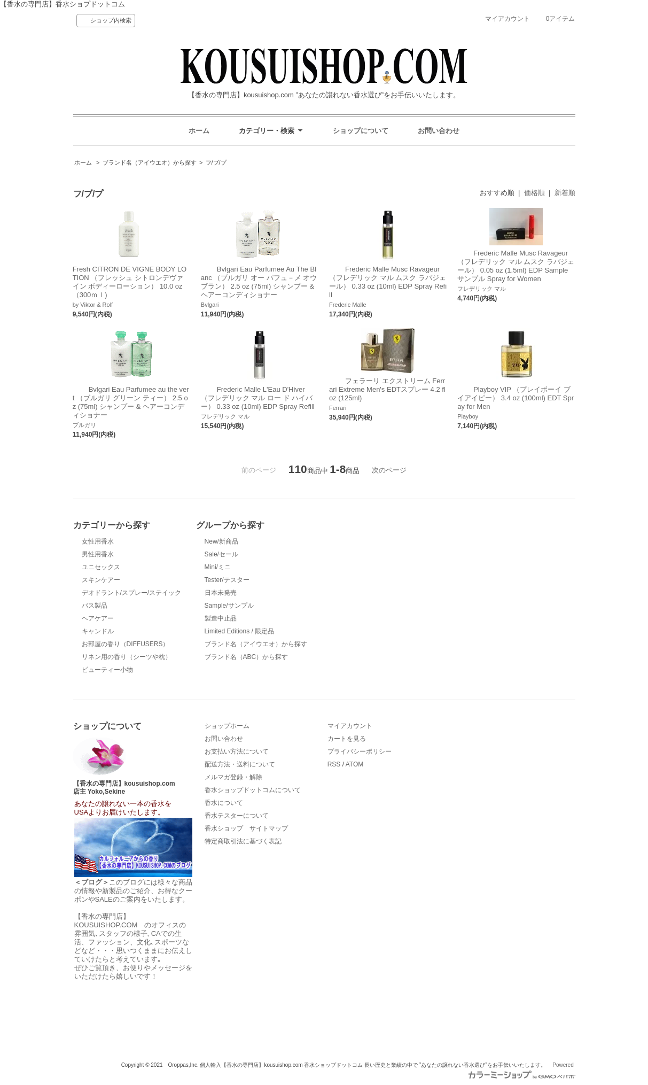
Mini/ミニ (218, 567)
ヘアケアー (98, 618)
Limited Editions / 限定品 (240, 631)
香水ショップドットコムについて (253, 790)
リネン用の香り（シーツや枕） (126, 657)
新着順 (565, 193)
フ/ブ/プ (216, 162)
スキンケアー (101, 580)
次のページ (389, 470)
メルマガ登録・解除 (233, 777)
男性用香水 (98, 554)
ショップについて (360, 131)
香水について (224, 803)
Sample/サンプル (229, 605)
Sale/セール (221, 554)
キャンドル (98, 631)
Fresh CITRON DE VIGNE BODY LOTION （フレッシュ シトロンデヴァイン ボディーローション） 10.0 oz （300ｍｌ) (130, 282)
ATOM (355, 764)
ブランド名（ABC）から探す (246, 657)
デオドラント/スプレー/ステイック (132, 592)
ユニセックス (101, 567)
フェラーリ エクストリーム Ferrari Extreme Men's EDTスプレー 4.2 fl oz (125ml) (387, 389)
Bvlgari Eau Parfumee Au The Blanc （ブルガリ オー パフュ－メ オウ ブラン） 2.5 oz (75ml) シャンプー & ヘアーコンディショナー (259, 282)
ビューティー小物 (107, 669)
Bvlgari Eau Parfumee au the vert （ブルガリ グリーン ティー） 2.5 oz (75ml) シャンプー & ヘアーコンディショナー (131, 402)
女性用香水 (98, 541)
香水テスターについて (237, 815)
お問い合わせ (438, 131)
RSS (334, 764)
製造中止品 (221, 618)
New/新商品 (221, 541)
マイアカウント (507, 18)
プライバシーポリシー (359, 751)
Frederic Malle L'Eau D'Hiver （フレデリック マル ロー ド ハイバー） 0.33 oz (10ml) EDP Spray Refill (258, 397)
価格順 (534, 193)
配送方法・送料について (240, 764)
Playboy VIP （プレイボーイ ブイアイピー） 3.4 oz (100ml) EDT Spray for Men (515, 397)
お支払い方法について (237, 751)
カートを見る (346, 738)
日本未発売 (221, 592)
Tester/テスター (227, 580)
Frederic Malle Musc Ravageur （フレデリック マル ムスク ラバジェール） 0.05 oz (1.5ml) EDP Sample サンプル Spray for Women (515, 266)
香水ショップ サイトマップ (246, 828)
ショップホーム (227, 726)
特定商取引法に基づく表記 (243, 841)
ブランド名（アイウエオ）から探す (150, 162)
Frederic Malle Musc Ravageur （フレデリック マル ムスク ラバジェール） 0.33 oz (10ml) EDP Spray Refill (388, 282)
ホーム (199, 131)
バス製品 (94, 605)
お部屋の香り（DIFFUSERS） (125, 644)
